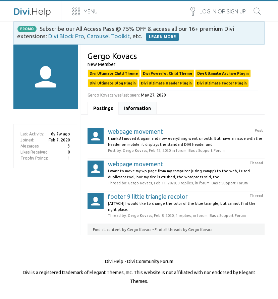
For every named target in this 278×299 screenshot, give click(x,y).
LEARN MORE (162, 37)
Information (137, 108)
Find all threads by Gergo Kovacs (183, 230)
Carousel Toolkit (108, 36)
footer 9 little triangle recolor (148, 196)
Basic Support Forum (206, 150)
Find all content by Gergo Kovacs (122, 230)
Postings (103, 108)
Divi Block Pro (66, 36)
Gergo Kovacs (135, 150)
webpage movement (135, 131)
